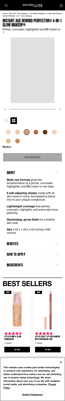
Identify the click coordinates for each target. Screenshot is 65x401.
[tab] (6, 120)
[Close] (61, 362)
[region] (32, 379)
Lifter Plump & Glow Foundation (12, 337)
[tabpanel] (32, 139)
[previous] (5, 109)
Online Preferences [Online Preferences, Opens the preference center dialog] (32, 394)
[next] (60, 109)
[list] (32, 138)
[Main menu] (61, 6)
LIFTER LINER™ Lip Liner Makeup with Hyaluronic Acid (47, 337)
